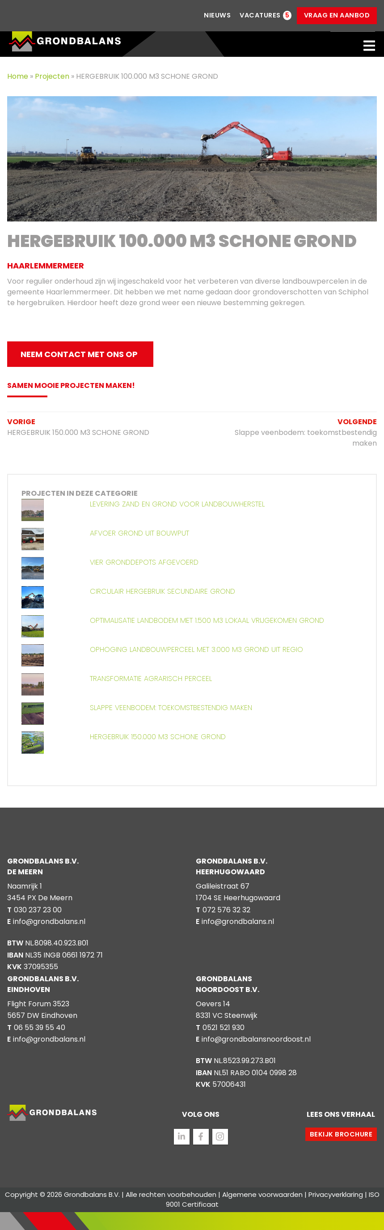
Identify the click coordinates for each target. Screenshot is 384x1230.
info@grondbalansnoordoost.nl (256, 1039)
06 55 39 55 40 (39, 1027)
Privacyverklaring (335, 1194)
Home (18, 76)
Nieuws (217, 15)
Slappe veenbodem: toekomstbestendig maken (303, 432)
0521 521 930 (224, 1027)
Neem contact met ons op (79, 354)
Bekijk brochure (341, 1134)
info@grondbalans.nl (49, 921)
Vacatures (260, 15)
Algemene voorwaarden (262, 1194)
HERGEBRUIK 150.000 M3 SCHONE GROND (78, 427)
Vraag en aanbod (337, 15)
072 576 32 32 (226, 910)
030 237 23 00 (38, 910)
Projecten (53, 76)
